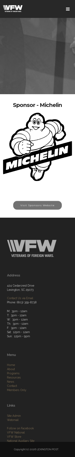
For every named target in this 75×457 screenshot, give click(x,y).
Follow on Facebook (20, 441)
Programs (13, 388)
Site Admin (14, 429)
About (11, 384)
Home (11, 379)
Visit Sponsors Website (37, 208)
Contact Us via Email (20, 308)
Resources (14, 392)
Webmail (13, 433)
